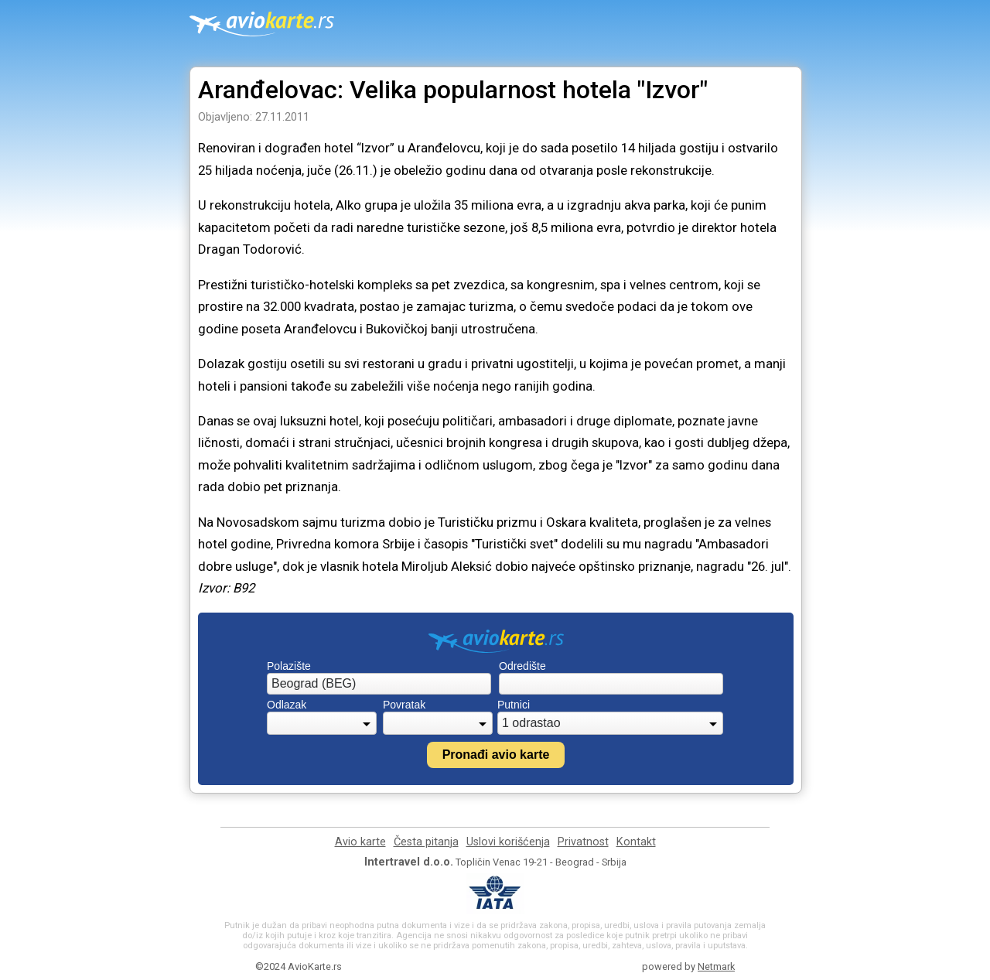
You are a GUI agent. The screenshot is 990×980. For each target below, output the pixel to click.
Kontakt (636, 842)
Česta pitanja (426, 842)
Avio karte (360, 842)
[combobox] (379, 684)
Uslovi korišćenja (508, 842)
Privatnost (583, 842)
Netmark (716, 966)
